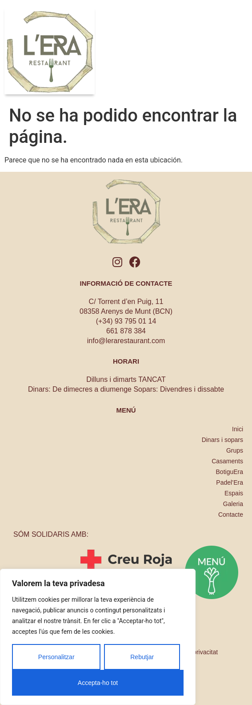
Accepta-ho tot (98, 682)
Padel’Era (229, 482)
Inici (237, 429)
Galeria (233, 503)
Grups (234, 450)
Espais (233, 493)
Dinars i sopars (222, 439)
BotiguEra (229, 471)
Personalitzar (56, 656)
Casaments (227, 461)
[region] (98, 637)
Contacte (230, 514)
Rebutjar (142, 656)
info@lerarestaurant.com (126, 340)
